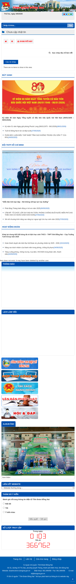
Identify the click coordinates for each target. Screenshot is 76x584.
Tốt (6, 508)
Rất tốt (8, 504)
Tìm (70, 25)
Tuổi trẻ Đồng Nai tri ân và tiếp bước (23, 131)
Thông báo (9, 264)
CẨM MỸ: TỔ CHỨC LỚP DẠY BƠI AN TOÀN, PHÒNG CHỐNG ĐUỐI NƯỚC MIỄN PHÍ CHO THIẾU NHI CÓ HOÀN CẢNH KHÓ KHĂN (39, 214)
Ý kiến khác (10, 512)
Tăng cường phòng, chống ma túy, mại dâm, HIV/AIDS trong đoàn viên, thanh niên (33, 253)
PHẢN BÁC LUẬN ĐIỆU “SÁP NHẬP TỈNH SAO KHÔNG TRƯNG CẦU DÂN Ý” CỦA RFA (35, 136)
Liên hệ (29, 559)
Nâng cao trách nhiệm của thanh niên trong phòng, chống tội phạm (34, 248)
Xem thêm (6, 477)
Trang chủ (17, 559)
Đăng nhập (57, 559)
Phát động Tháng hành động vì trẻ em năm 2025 (27, 208)
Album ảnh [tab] (8, 424)
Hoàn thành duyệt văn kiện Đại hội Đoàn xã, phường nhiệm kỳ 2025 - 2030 (37, 243)
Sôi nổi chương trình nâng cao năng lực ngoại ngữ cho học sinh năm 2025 (36, 219)
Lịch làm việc (10, 312)
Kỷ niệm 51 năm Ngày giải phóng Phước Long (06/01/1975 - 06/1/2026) (35, 126)
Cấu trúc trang (42, 559)
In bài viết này (24, 41)
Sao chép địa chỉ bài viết (60, 53)
